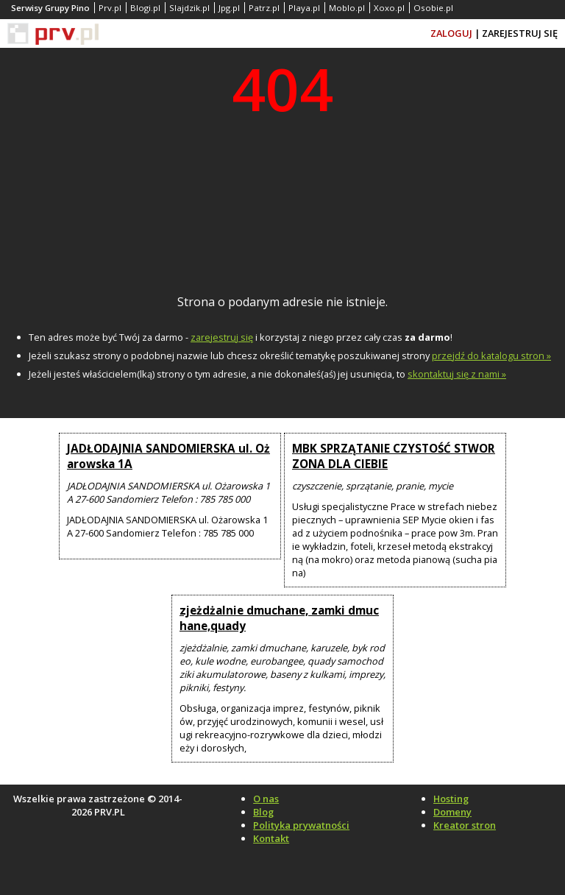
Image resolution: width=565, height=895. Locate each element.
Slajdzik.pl (189, 7)
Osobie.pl (433, 7)
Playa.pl (304, 7)
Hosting (451, 798)
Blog (263, 811)
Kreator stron (464, 825)
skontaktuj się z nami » (457, 374)
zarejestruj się (222, 337)
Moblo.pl (347, 7)
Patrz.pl (264, 7)
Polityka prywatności (301, 825)
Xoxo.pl (389, 7)
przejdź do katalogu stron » (491, 355)
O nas (266, 798)
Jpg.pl (229, 7)
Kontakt (271, 838)
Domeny (452, 811)
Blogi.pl (145, 7)
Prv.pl (110, 7)
